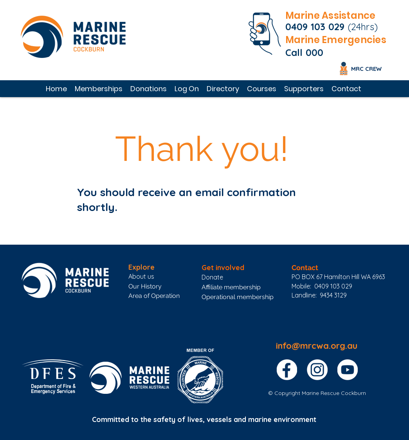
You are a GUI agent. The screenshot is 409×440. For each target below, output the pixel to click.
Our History (145, 286)
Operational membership (238, 297)
